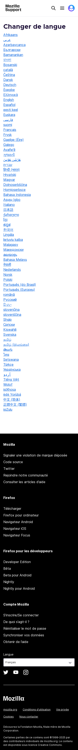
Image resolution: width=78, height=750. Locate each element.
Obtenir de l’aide (15, 642)
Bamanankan (13, 55)
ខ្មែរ (5, 220)
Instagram (25, 672)
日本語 (8, 210)
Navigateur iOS (14, 528)
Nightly (8, 582)
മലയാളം (10, 254)
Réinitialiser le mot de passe (24, 628)
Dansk (8, 80)
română (9, 294)
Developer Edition (17, 562)
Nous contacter (28, 716)
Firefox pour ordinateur (21, 515)
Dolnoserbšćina (15, 185)
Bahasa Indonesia (17, 195)
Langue (8, 654)
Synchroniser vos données (23, 635)
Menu (62, 8)
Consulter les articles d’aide (24, 482)
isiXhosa (9, 389)
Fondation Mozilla (31, 726)
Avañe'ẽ (9, 150)
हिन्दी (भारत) (11, 170)
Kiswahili (9, 329)
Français (9, 130)
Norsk (7, 274)
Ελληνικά (10, 95)
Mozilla (13, 698)
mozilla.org (10, 709)
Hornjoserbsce (14, 190)
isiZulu (7, 409)
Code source (13, 462)
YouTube (15, 672)
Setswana (11, 359)
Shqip (7, 319)
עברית (7, 165)
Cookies (8, 716)
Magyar (9, 180)
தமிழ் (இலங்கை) (16, 344)
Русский (10, 299)
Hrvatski (9, 175)
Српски (9, 324)
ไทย (6, 354)
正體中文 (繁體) (15, 404)
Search (53, 8)
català (8, 70)
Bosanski (10, 65)
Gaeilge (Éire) (13, 140)
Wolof (7, 384)
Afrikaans (10, 35)
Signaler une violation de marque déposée (35, 455)
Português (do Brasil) (19, 284)
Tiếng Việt (11, 379)
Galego (8, 145)
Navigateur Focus (16, 535)
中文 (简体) (11, 399)
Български (11, 50)
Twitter (9, 468)
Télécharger (12, 508)
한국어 (8, 230)
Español (9, 105)
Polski (7, 279)
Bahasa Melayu (15, 259)
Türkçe (8, 364)
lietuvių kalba (13, 240)
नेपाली (7, 264)
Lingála (8, 235)
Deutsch (9, 85)
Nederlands (12, 269)
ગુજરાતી (9, 155)
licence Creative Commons (45, 744)
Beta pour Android (17, 575)
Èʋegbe (9, 90)
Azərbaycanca (14, 45)
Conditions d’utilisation (37, 709)
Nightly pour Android (19, 588)
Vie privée (62, 709)
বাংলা (7, 60)
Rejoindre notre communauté (25, 475)
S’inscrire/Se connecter (21, 615)
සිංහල (7, 304)
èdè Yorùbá (12, 394)
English (8, 100)
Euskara (9, 115)
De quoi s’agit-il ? (16, 622)
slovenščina (12, 314)
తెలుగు (7, 349)
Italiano (9, 205)
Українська (12, 369)
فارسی (8, 120)
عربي (7, 40)
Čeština (9, 75)
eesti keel (10, 110)
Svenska (9, 334)
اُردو (7, 374)
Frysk (7, 135)
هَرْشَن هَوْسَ (12, 160)
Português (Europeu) (19, 289)
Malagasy (10, 245)
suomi (7, 125)
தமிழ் (7, 339)
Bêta (7, 568)
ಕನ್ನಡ (6, 225)
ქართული (11, 215)
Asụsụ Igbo (11, 200)
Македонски (13, 250)
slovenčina (11, 309)
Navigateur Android (18, 522)
